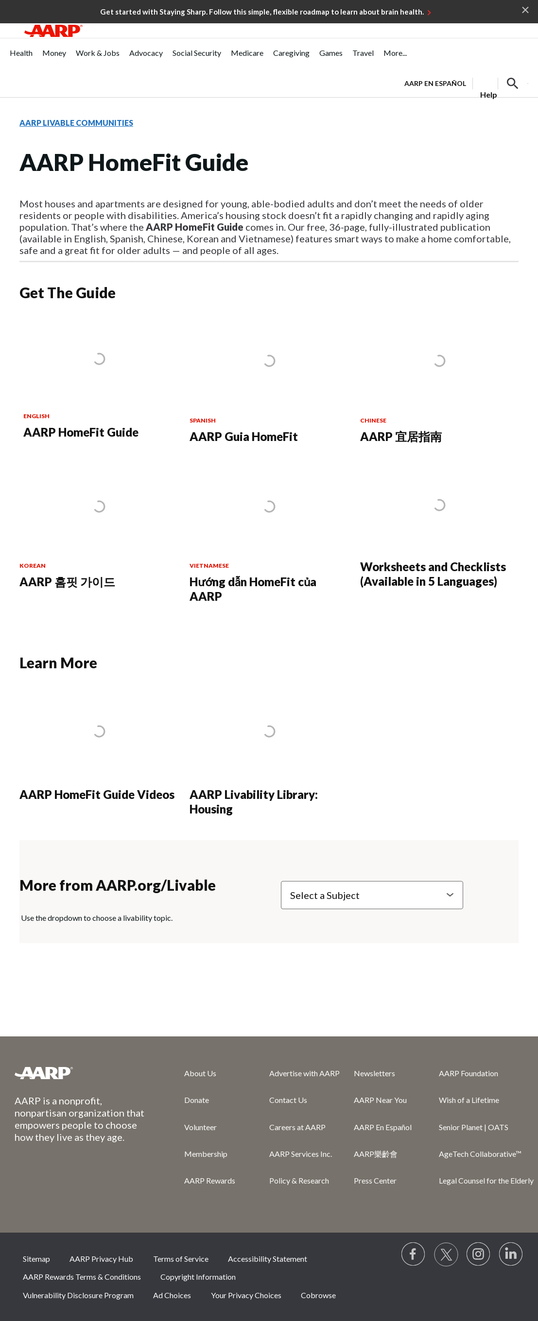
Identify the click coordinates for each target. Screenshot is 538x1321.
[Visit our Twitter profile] (446, 1254)
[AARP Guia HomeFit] (269, 381)
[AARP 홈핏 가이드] (98, 526)
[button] (512, 83)
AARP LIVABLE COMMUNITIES (76, 122)
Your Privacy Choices (246, 1295)
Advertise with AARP (304, 1073)
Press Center (375, 1180)
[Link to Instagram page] (479, 1254)
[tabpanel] (466, 82)
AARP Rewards (209, 1180)
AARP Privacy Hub (101, 1258)
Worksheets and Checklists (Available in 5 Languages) (433, 573)
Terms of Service (180, 1258)
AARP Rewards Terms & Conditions (82, 1276)
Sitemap (36, 1258)
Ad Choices (172, 1295)
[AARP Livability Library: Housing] (269, 752)
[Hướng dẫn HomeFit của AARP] (269, 534)
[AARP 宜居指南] (439, 381)
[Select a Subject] (372, 895)
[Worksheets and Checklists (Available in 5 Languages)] (439, 526)
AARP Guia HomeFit (244, 436)
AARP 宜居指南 (401, 436)
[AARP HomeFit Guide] (98, 379)
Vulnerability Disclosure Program (78, 1295)
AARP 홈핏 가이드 (67, 582)
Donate (196, 1099)
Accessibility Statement (267, 1258)
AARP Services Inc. (300, 1153)
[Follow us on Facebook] (413, 1254)
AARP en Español (435, 83)
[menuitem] (21, 58)
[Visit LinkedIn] (511, 1254)
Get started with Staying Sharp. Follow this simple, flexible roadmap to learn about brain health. (262, 11)
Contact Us (288, 1099)
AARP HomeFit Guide (81, 432)
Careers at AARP (297, 1127)
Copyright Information (198, 1276)
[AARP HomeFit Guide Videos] (98, 745)
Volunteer (200, 1127)
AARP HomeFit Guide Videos (96, 794)
